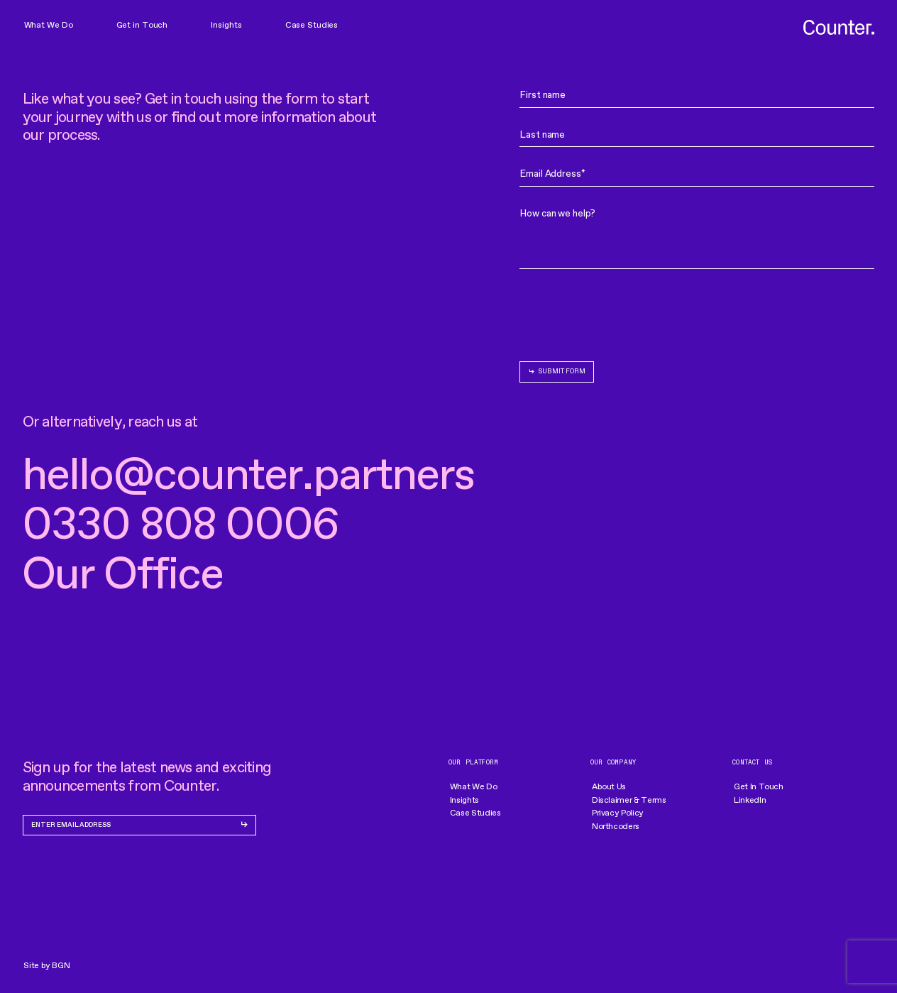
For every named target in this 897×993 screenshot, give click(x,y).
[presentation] (627, 312)
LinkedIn (750, 800)
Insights (226, 25)
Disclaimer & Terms (629, 800)
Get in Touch (142, 25)
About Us (609, 786)
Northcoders (615, 826)
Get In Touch (758, 786)
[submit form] (556, 372)
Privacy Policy (618, 813)
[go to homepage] (838, 28)
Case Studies (312, 25)
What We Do (48, 25)
